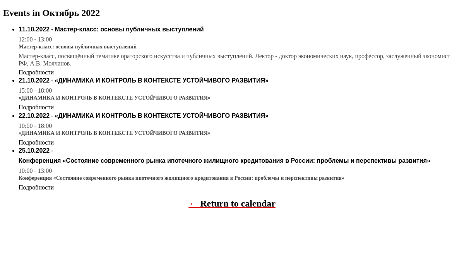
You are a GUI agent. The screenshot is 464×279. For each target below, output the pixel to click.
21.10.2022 (34, 80)
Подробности (36, 72)
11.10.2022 (34, 29)
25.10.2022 (34, 150)
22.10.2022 (34, 115)
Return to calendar (238, 203)
